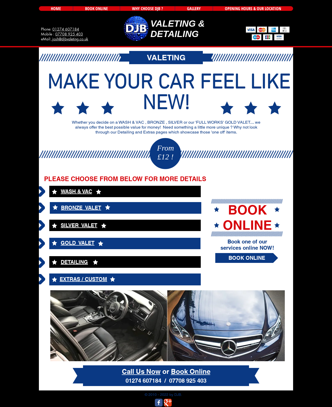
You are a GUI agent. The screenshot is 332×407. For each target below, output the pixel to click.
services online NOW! (247, 248)
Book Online (190, 371)
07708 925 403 (69, 34)
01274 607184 (65, 29)
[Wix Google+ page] (168, 402)
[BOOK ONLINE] (246, 258)
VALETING (173, 23)
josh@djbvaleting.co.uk (69, 38)
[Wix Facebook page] (159, 402)
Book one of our (247, 242)
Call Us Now (141, 371)
